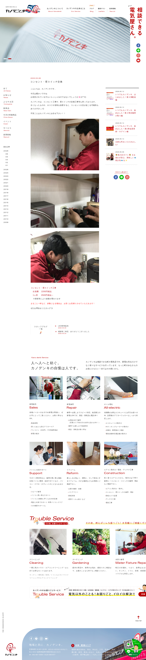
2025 (6, 170)
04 (7, 157)
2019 (6, 189)
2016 (6, 199)
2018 (6, 193)
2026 (6, 151)
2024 (6, 173)
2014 (6, 206)
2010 (6, 219)
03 (7, 160)
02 (7, 162)
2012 (6, 212)
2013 (6, 209)
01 (7, 165)
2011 (6, 216)
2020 (6, 186)
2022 (6, 179)
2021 (6, 183)
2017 (6, 196)
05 (7, 154)
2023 (6, 176)
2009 (6, 222)
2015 (6, 203)
